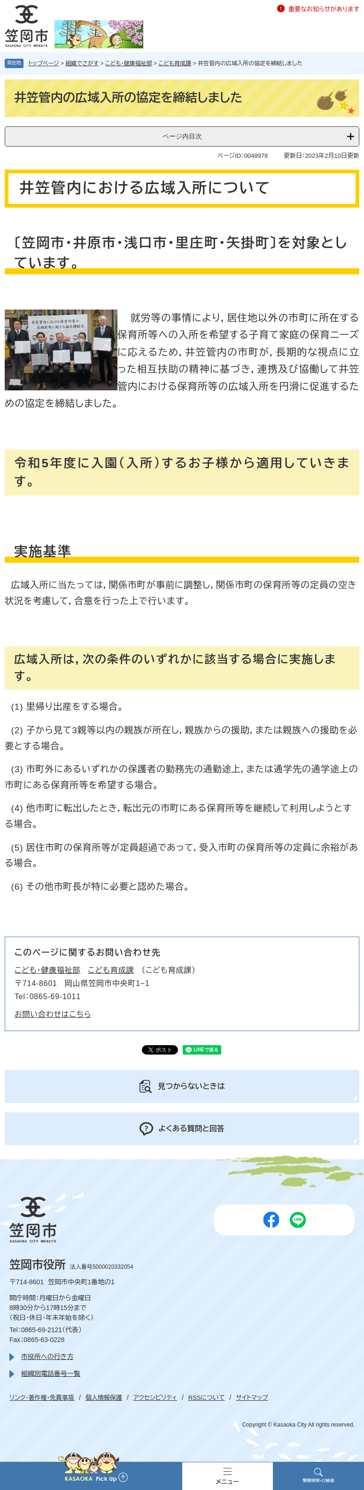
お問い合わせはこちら (53, 1014)
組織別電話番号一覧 (50, 1373)
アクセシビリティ (155, 1397)
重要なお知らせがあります (323, 9)
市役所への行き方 (47, 1356)
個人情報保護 (103, 1397)
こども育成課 (174, 63)
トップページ (43, 63)
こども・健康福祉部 (128, 63)
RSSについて (206, 1397)
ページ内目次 (182, 136)
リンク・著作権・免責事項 (41, 1397)
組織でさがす (82, 63)
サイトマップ (252, 1397)
